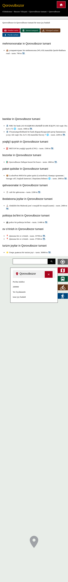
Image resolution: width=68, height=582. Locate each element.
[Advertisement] (28, 85)
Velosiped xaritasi (50, 30)
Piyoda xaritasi (11, 35)
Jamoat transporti (30, 30)
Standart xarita (11, 30)
